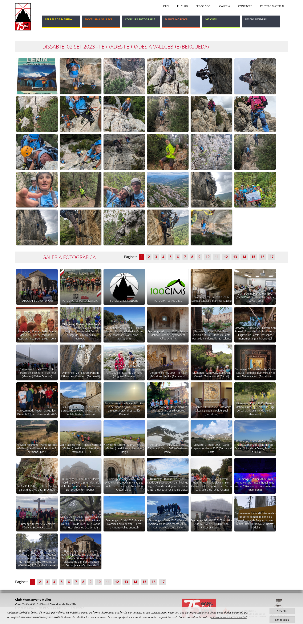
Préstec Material (272, 6)
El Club (182, 6)
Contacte (245, 6)
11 (217, 256)
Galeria (224, 6)
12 (226, 256)
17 (272, 256)
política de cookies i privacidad (228, 617)
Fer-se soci (203, 6)
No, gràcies (282, 619)
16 (262, 256)
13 (235, 256)
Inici (166, 6)
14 (244, 256)
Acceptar (282, 611)
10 (208, 256)
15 (253, 256)
